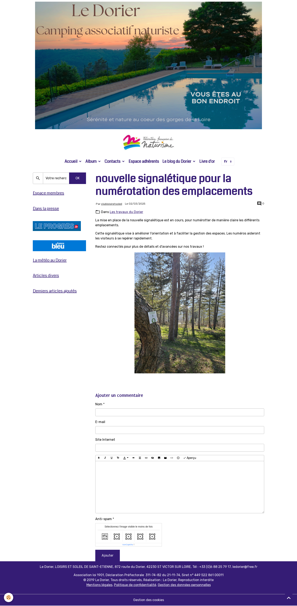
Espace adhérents (143, 161)
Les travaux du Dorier (126, 212)
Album (91, 161)
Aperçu (189, 458)
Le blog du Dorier (177, 161)
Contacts (113, 161)
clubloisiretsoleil (111, 204)
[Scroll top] (289, 598)
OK (77, 179)
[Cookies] (8, 597)
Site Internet (105, 440)
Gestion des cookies (148, 600)
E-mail (100, 422)
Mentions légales (99, 585)
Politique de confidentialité (135, 585)
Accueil (71, 161)
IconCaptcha (128, 545)
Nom (98, 404)
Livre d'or (207, 161)
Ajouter (107, 556)
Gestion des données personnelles (184, 585)
